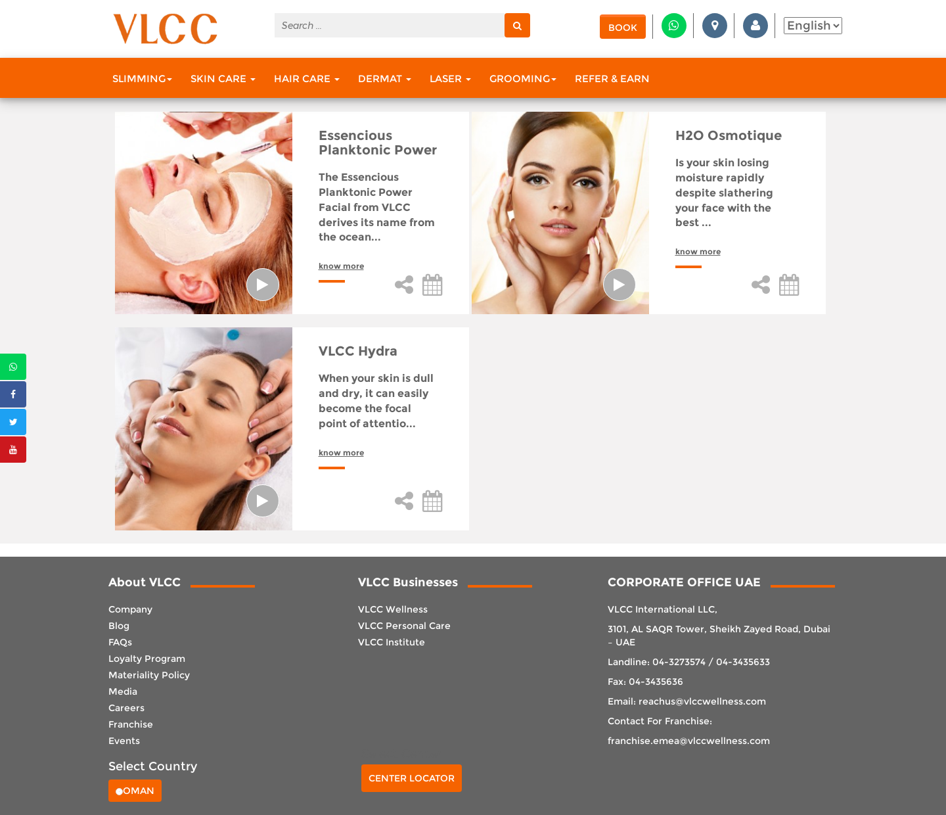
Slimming (142, 78)
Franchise (130, 724)
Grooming (522, 78)
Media (122, 691)
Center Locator (412, 778)
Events (124, 741)
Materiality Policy (149, 675)
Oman (135, 791)
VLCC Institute (391, 642)
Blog (118, 626)
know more (341, 266)
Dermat (384, 78)
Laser (450, 78)
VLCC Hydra (358, 351)
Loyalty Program (146, 658)
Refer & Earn (612, 78)
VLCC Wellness (393, 609)
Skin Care (223, 78)
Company (130, 609)
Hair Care (307, 78)
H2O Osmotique (728, 135)
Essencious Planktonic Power (378, 143)
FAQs (120, 642)
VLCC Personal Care (404, 626)
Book (622, 28)
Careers (126, 708)
